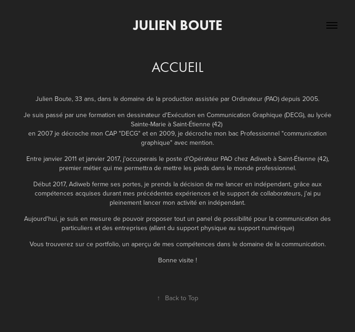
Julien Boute (177, 25)
